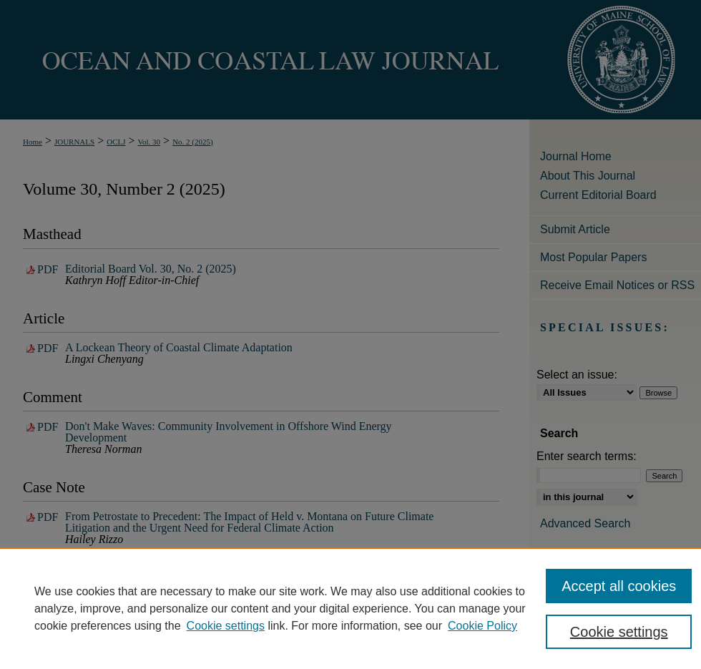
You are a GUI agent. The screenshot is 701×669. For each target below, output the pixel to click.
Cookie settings (226, 626)
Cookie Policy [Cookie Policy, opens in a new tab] (482, 626)
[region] (350, 608)
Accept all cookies (619, 586)
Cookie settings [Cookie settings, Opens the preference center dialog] (619, 632)
